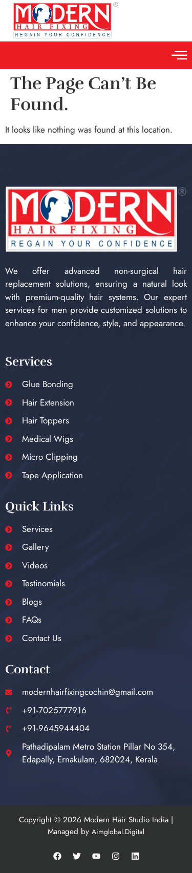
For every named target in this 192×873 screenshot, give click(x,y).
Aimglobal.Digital (118, 831)
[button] (179, 55)
